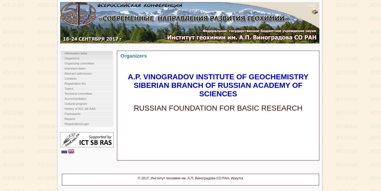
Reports (70, 118)
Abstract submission (78, 73)
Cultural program (76, 103)
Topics (69, 88)
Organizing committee (79, 63)
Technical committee (78, 93)
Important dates (75, 68)
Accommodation (76, 98)
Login (312, 5)
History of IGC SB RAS (80, 108)
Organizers (72, 58)
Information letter (76, 53)
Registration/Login (77, 123)
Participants (72, 113)
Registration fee (75, 83)
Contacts (70, 78)
